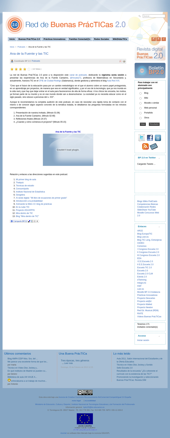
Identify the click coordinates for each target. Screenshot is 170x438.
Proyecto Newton (145, 307)
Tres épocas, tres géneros (75, 360)
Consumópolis (22, 188)
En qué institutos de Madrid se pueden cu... (27, 371)
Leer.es (140, 289)
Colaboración (143, 207)
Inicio (12, 47)
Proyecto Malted (144, 304)
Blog (146, 93)
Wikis (145, 201)
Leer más (68, 363)
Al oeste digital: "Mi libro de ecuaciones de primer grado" (41, 198)
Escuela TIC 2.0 (144, 267)
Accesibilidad (90, 401)
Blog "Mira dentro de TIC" (27, 216)
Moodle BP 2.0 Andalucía (148, 292)
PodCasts (152, 201)
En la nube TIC (22, 207)
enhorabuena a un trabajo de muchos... (27, 381)
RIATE (140, 313)
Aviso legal (76, 401)
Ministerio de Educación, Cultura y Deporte (52, 404)
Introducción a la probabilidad (29, 201)
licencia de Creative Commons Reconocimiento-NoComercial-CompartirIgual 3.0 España (95, 397)
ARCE (140, 231)
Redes (153, 207)
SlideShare (142, 210)
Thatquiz (20, 182)
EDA (139, 258)
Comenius (142, 246)
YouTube (152, 210)
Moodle (140, 213)
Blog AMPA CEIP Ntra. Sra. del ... (23, 358)
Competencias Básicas (147, 204)
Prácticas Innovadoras (147, 295)
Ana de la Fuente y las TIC (29, 53)
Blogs (139, 201)
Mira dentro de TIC (24, 213)
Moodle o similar (151, 103)
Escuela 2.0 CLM (145, 273)
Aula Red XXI (113, 81)
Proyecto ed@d (144, 301)
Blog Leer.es (143, 237)
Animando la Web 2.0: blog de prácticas (34, 204)
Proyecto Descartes (146, 298)
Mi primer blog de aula (26, 179)
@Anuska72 (75, 78)
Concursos (149, 213)
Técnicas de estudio (25, 185)
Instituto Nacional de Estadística (30, 192)
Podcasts (21, 47)
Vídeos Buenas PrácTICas (149, 316)
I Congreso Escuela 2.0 (148, 249)
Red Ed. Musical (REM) (148, 310)
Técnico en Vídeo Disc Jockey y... (23, 368)
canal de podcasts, (79, 75)
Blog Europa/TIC (144, 234)
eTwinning (142, 280)
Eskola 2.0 (142, 277)
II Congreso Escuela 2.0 (148, 252)
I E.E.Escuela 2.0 (145, 261)
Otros (146, 117)
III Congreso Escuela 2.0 (148, 255)
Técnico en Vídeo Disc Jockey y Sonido (135, 365)
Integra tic (141, 283)
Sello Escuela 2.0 (125, 368)
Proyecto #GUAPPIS (25, 210)
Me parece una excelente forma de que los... (28, 362)
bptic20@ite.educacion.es (93, 407)
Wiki (146, 98)
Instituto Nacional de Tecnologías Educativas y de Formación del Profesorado (103, 404)
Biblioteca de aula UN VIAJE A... (22, 377)
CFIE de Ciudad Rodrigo (50, 81)
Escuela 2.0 (142, 270)
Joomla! (63, 433)
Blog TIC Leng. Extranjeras (149, 240)
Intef (139, 286)
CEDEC (140, 243)
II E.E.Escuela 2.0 (145, 264)
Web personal (150, 108)
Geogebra (20, 195)
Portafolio (148, 113)
